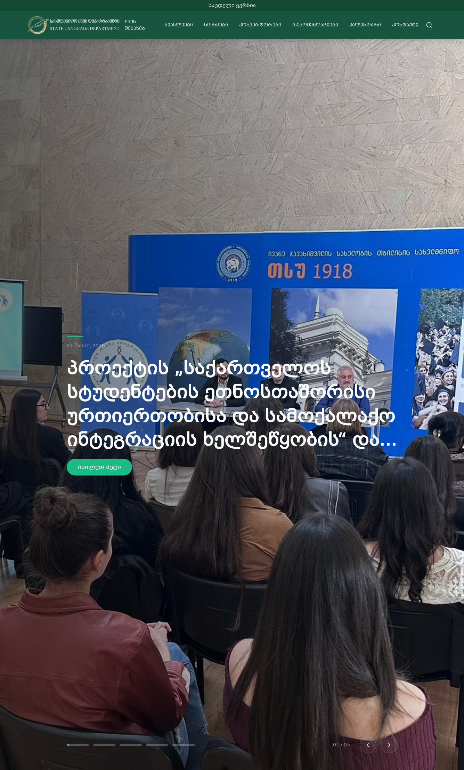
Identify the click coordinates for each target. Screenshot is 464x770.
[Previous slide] (368, 745)
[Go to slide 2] (104, 745)
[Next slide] (389, 745)
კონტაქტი (405, 25)
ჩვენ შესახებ (135, 25)
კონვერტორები (260, 25)
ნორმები (216, 25)
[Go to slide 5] (183, 745)
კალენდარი (365, 25)
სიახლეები (179, 25)
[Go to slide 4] (157, 745)
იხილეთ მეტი (99, 467)
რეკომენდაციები (315, 25)
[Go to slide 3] (131, 745)
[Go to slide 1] (78, 745)
